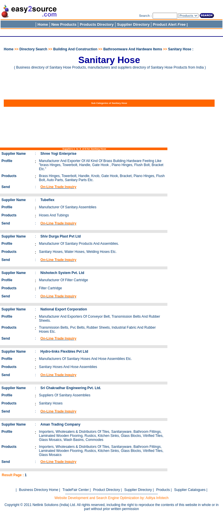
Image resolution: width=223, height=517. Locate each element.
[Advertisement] (105, 32)
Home (43, 24)
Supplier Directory (134, 24)
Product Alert (169, 24)
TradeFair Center (76, 490)
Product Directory (106, 490)
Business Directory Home (38, 490)
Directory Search (33, 49)
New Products (63, 24)
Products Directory (97, 24)
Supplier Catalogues (189, 490)
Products (163, 490)
